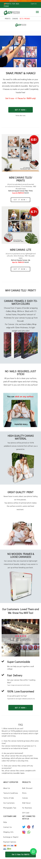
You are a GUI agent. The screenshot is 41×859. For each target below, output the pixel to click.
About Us (6, 788)
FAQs (5, 822)
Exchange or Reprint (10, 837)
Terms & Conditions (10, 793)
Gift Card (25, 812)
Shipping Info (8, 832)
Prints (7, 18)
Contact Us (7, 827)
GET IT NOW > (20, 110)
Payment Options (9, 842)
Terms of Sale (8, 798)
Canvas (15, 18)
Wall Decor (26, 803)
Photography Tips (9, 808)
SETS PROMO (25, 18)
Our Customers (9, 803)
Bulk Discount (27, 788)
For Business (27, 808)
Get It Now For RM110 (20, 854)
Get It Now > (20, 200)
